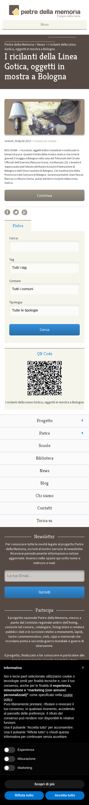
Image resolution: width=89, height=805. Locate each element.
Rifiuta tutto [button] (24, 795)
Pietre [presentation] (18, 225)
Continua (44, 195)
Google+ (24, 212)
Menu (45, 24)
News (44, 470)
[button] (83, 667)
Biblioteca (44, 458)
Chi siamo (44, 495)
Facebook (7, 212)
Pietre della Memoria (44, 11)
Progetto (44, 420)
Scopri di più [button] (44, 784)
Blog (44, 483)
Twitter (16, 212)
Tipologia (15, 302)
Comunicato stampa (44, 141)
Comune (15, 281)
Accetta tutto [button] (65, 795)
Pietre (44, 433)
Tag (11, 259)
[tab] (18, 225)
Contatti (44, 508)
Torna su (44, 520)
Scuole (44, 445)
